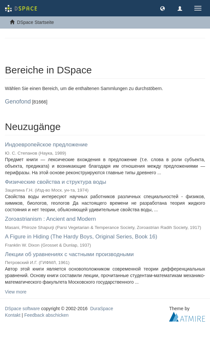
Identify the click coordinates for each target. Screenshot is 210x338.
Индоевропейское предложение (46, 144)
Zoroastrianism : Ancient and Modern (50, 219)
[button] (162, 8)
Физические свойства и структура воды (55, 182)
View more (16, 291)
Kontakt (12, 315)
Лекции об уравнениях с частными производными (69, 254)
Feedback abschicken (46, 315)
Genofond (18, 101)
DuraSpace (101, 308)
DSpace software (22, 308)
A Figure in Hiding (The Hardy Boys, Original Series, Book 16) (81, 237)
